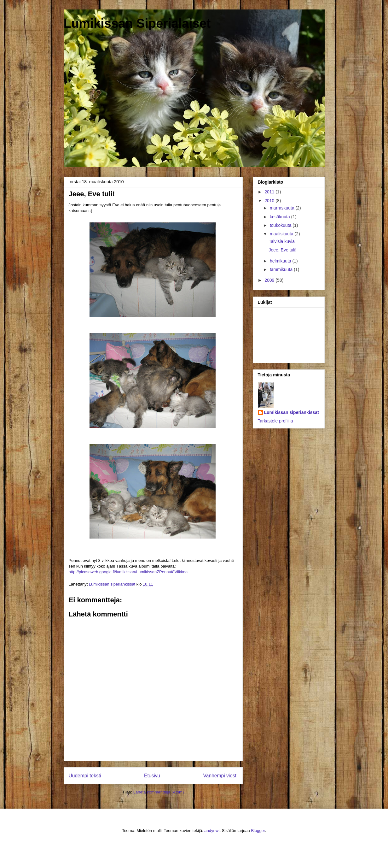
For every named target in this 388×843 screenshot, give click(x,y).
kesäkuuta (280, 216)
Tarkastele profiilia (275, 420)
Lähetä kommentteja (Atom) (158, 792)
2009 (269, 280)
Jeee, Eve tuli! (282, 249)
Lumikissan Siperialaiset (137, 23)
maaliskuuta (282, 233)
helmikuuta (281, 260)
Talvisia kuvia (281, 241)
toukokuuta (281, 225)
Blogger (258, 830)
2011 (269, 191)
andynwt (211, 830)
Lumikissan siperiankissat (291, 412)
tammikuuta (282, 269)
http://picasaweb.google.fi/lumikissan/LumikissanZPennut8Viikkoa (128, 571)
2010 (269, 200)
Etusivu (152, 775)
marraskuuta (283, 207)
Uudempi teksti (85, 775)
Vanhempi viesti (220, 775)
